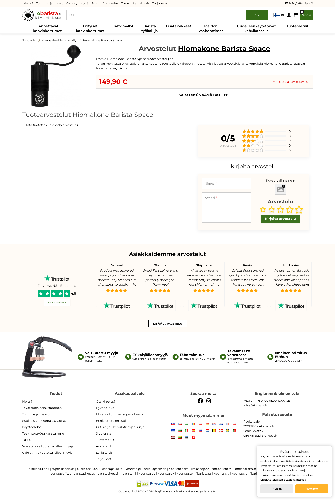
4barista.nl (128, 473)
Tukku (125, 3)
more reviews (57, 302)
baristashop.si (107, 473)
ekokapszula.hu (88, 469)
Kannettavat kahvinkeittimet (47, 28)
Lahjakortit (141, 3)
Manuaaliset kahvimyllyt (59, 40)
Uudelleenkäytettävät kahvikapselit (256, 28)
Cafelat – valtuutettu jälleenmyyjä (47, 453)
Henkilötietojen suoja (112, 421)
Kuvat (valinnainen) (280, 180)
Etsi (257, 15)
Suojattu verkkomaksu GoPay (44, 421)
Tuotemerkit (297, 26)
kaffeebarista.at (245, 469)
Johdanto (29, 40)
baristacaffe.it (61, 473)
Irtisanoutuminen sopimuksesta (120, 414)
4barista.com (178, 469)
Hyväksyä (312, 488)
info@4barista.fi (299, 3)
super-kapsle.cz (63, 469)
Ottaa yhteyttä (77, 3)
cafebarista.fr (221, 469)
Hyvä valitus (105, 408)
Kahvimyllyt (123, 26)
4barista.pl (133, 469)
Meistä (28, 3)
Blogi (95, 3)
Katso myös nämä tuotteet (204, 95)
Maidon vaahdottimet (211, 28)
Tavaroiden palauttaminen (42, 408)
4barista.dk (166, 473)
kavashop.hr (200, 469)
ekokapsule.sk (39, 469)
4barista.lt (239, 473)
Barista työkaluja (149, 28)
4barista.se (185, 473)
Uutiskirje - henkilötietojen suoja (120, 427)
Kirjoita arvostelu (280, 219)
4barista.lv (221, 473)
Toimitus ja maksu (49, 3)
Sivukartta (103, 433)
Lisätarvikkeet (178, 26)
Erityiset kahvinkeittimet (90, 28)
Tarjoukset (160, 3)
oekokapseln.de (154, 469)
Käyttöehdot (31, 427)
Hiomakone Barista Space (102, 40)
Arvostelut (110, 3)
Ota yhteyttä (105, 401)
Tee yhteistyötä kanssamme (43, 433)
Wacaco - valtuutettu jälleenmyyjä (47, 446)
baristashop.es (84, 473)
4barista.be (147, 473)
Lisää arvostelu (167, 324)
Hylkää (277, 488)
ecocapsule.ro (112, 469)
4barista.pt (203, 473)
